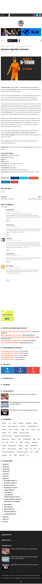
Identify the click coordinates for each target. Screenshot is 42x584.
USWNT (37, 452)
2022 (4, 474)
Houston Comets (24, 433)
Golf (9, 433)
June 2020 (7, 495)
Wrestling (21, 455)
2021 (4, 476)
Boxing (35, 423)
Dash (10, 430)
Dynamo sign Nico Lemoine (13, 499)
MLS (7, 46)
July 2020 (7, 493)
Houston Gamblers (7, 436)
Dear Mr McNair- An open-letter (11, 341)
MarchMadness (27, 439)
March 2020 (8, 509)
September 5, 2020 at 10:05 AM (14, 227)
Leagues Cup (5, 439)
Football (4, 433)
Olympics (27, 442)
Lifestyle (13, 439)
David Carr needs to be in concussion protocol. (16, 332)
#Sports (4, 423)
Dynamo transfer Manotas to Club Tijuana (23, 395)
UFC (31, 449)
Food (38, 430)
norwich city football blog (13, 273)
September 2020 (9, 488)
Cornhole (4, 430)
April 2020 (7, 507)
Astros (14, 423)
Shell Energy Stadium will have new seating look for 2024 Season (24, 558)
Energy (23, 430)
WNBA (15, 455)
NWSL (21, 442)
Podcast (4, 446)
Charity (4, 426)
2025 (4, 467)
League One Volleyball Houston (22, 436)
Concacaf (22, 426)
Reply (7, 221)
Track (26, 449)
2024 (4, 469)
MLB (39, 439)
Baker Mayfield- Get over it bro (11, 335)
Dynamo (16, 430)
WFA (10, 455)
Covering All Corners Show (9, 351)
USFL (31, 452)
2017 (4, 522)
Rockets (21, 446)
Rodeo (26, 446)
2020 (4, 479)
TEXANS (20, 449)
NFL (16, 442)
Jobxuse (9, 239)
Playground (35, 442)
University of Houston (22, 452)
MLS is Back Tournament (12, 502)
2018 (4, 519)
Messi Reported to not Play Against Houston (24, 410)
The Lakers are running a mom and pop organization (18, 337)
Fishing (33, 430)
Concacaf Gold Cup (32, 426)
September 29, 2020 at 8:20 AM (14, 240)
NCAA (11, 442)
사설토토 (21, 232)
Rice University (12, 446)
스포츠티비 (26, 247)
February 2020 (9, 512)
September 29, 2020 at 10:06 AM (14, 256)
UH (39, 449)
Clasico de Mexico (13, 426)
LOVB (19, 439)
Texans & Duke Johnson (12, 497)
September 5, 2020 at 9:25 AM (14, 212)
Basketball (28, 423)
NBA (7, 442)
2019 (4, 517)
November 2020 (9, 483)
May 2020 (7, 505)
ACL (10, 423)
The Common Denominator (10, 343)
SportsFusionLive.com (34, 578)
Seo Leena (9, 266)
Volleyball (4, 455)
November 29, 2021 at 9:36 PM (14, 268)
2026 (4, 465)
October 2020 (9, 485)
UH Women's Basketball (8, 452)
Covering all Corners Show (9, 353)
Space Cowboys (12, 449)
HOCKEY (15, 433)
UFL (35, 449)
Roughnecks (34, 446)
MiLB (34, 439)
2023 (4, 472)
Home (2, 41)
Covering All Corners (7, 358)
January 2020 (9, 514)
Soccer (12, 46)
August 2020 (8, 490)
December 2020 (9, 481)
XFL (27, 455)
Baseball (21, 423)
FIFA (28, 430)
